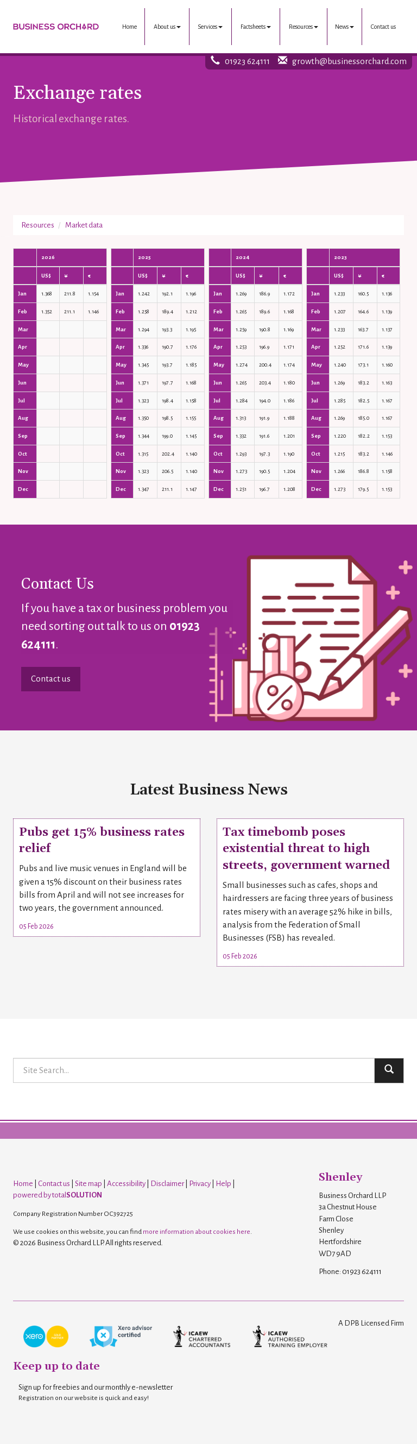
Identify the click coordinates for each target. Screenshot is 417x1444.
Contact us (383, 26)
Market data (84, 225)
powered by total (57, 1195)
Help (223, 1184)
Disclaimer (167, 1184)
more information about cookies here (196, 1231)
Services (210, 26)
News (344, 26)
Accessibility (126, 1184)
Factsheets (256, 26)
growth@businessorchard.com (349, 61)
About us (167, 26)
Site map (88, 1184)
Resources (303, 26)
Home (129, 26)
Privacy (200, 1184)
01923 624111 (247, 61)
